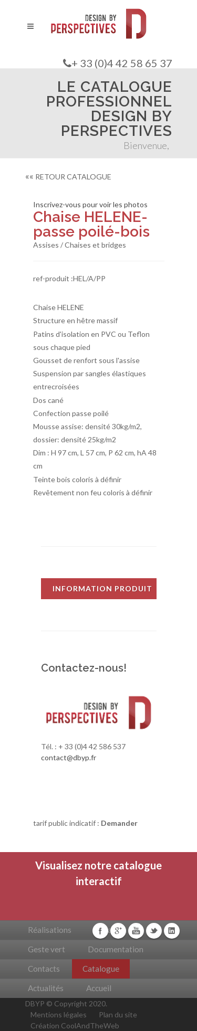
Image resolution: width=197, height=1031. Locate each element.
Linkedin (172, 931)
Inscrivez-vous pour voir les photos (90, 204)
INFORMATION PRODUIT (102, 588)
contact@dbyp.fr (68, 757)
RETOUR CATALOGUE (68, 176)
